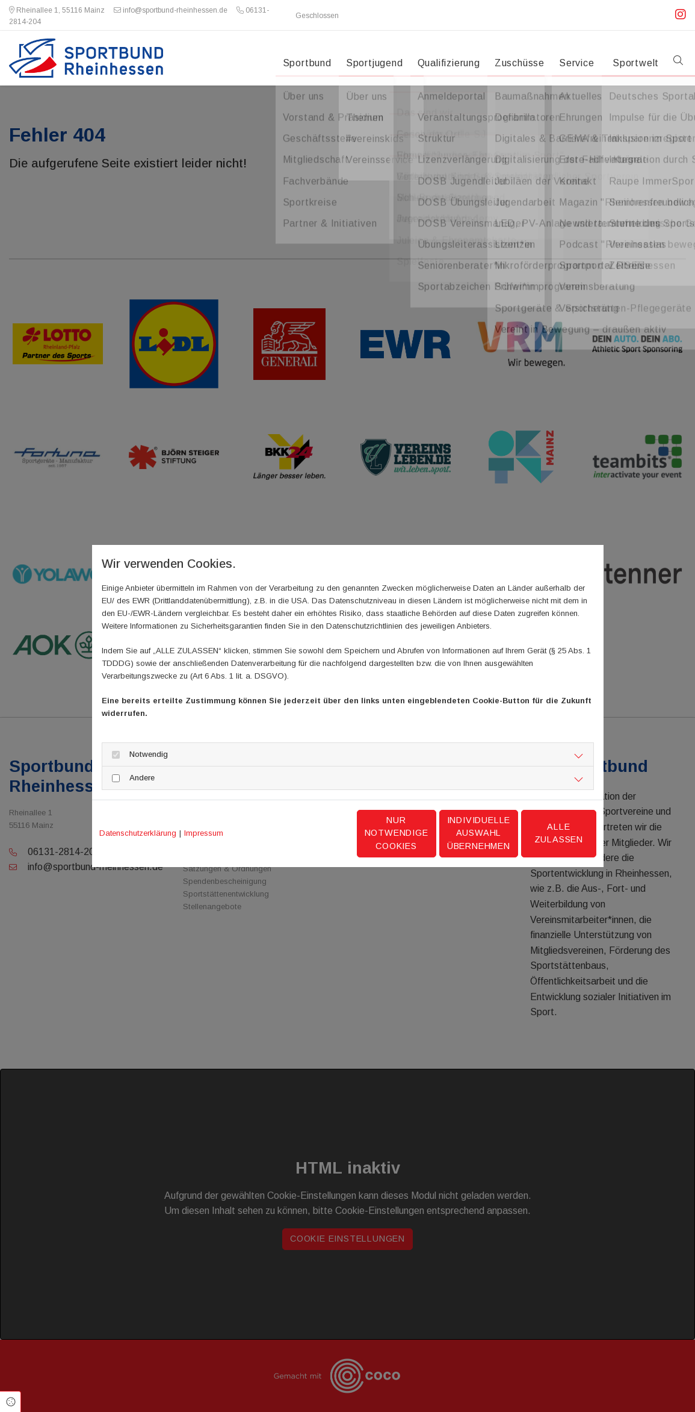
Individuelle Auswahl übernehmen (426, 833)
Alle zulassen (540, 833)
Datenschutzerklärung (137, 833)
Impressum (203, 833)
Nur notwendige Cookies (311, 833)
